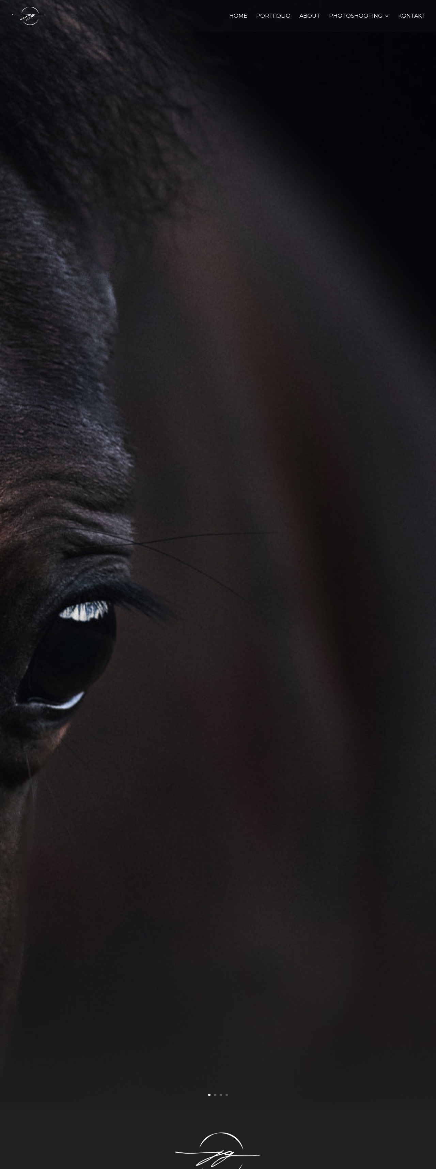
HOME (238, 16)
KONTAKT (411, 16)
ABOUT (309, 16)
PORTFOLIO (273, 16)
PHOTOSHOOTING (356, 16)
